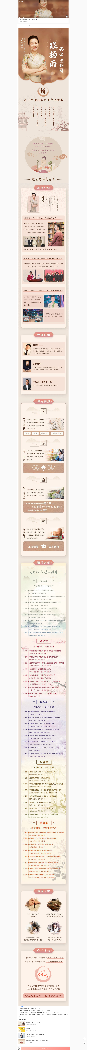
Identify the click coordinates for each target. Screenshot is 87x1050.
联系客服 (84, 1038)
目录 (56, 25)
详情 (30, 25)
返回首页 (84, 1043)
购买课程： (45, 1048)
